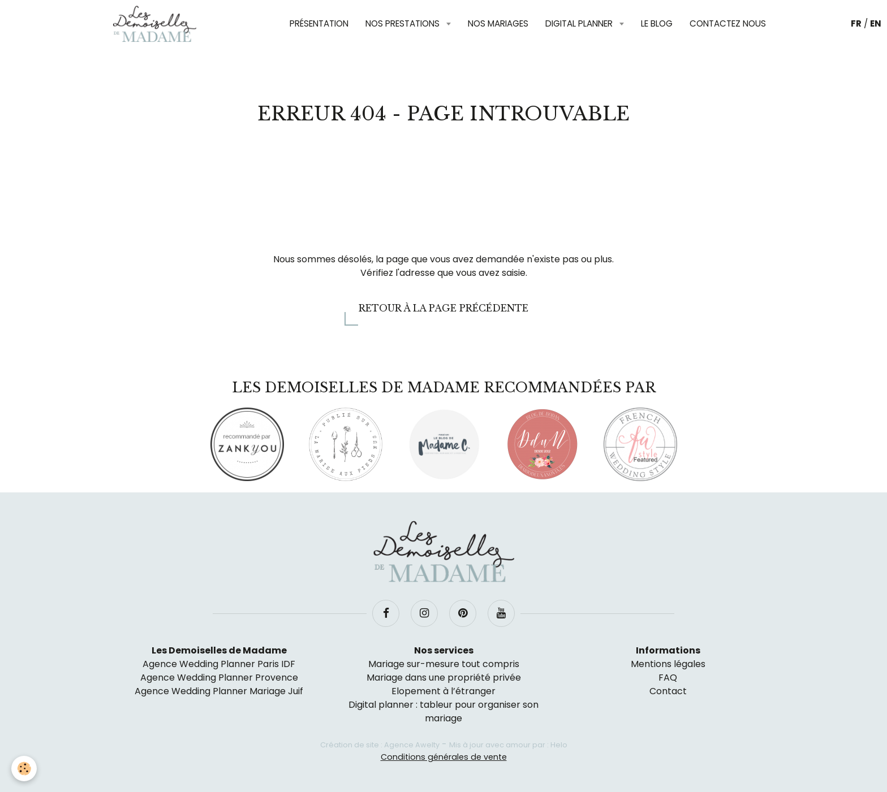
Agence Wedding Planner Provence (219, 677)
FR (856, 23)
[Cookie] (24, 768)
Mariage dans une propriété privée (444, 677)
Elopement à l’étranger (443, 691)
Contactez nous (728, 23)
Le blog (657, 23)
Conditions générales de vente (444, 757)
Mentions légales (668, 663)
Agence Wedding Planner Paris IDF (219, 663)
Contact (668, 691)
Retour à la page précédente (443, 308)
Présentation (319, 23)
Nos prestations (403, 23)
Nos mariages (498, 23)
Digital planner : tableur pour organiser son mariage (443, 711)
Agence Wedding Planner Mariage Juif (219, 691)
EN (875, 23)
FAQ (667, 677)
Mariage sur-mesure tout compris (443, 663)
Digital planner (580, 23)
